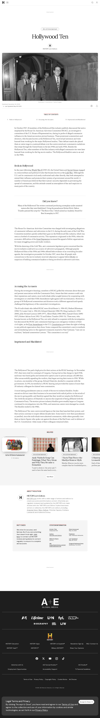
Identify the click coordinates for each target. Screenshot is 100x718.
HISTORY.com (31, 498)
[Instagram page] (56, 658)
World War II (37, 170)
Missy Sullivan (43, 510)
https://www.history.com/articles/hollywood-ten (57, 545)
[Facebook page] (37, 658)
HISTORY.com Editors (55, 535)
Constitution (57, 324)
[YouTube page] (50, 658)
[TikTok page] (63, 658)
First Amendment (35, 324)
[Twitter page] (43, 658)
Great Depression (43, 239)
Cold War (69, 172)
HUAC (72, 257)
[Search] (92, 2)
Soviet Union (73, 170)
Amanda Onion (32, 510)
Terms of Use (68, 704)
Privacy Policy (41, 710)
